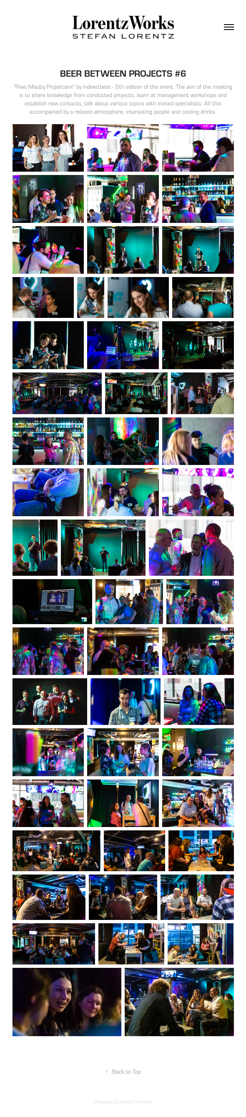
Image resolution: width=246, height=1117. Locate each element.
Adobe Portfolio (135, 1102)
